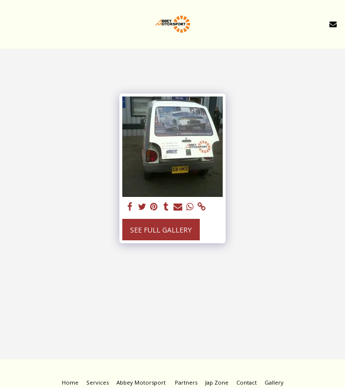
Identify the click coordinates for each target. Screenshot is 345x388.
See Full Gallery (161, 229)
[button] (10, 24)
